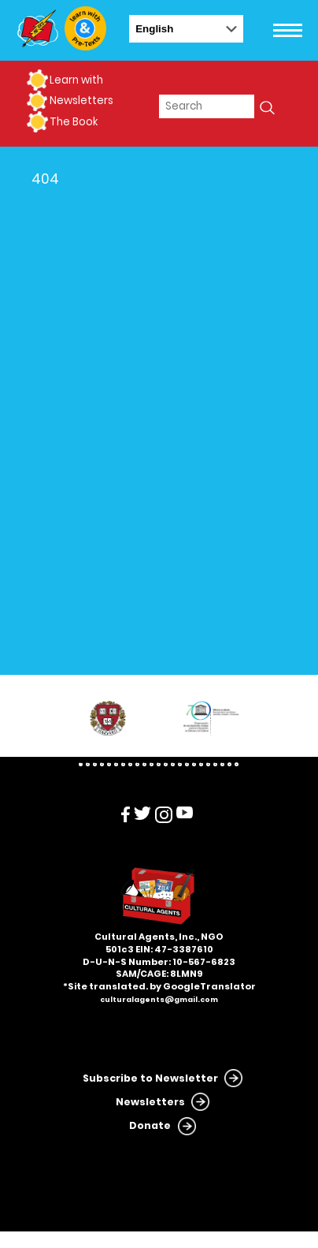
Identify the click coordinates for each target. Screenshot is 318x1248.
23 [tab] (236, 764)
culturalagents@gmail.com (159, 999)
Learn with (76, 80)
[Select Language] (186, 29)
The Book (74, 121)
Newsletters (81, 100)
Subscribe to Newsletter (150, 1078)
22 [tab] (229, 764)
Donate (150, 1125)
